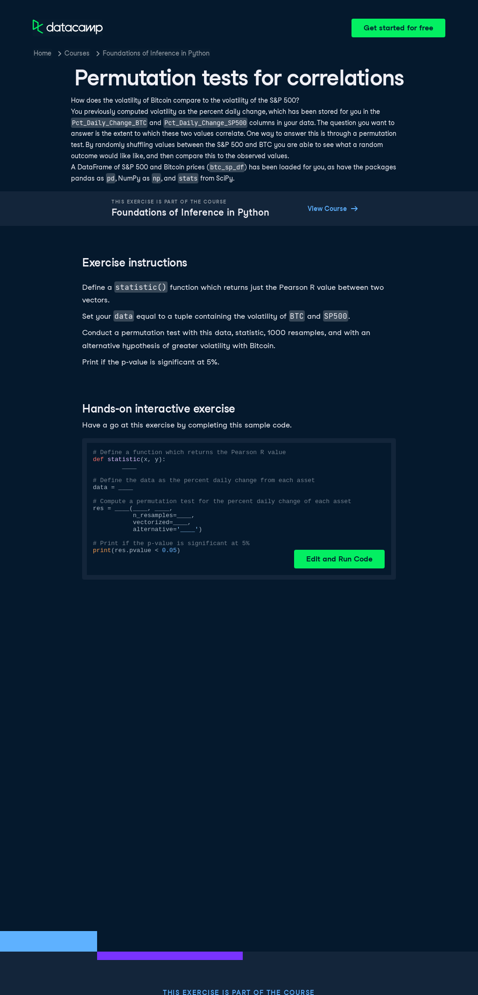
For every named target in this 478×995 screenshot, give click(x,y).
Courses (77, 53)
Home (42, 53)
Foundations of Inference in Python (156, 53)
